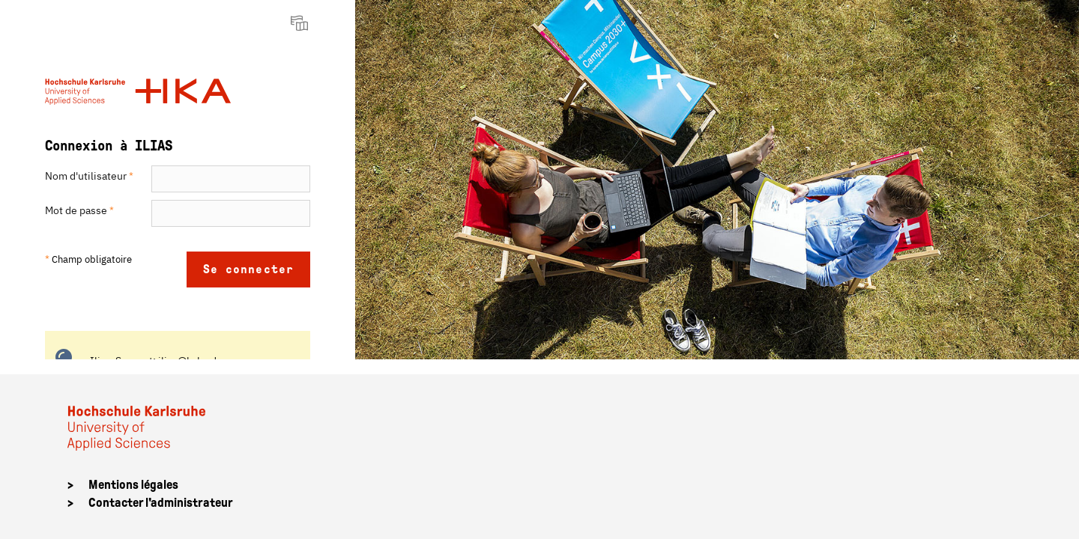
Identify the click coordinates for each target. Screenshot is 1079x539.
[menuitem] (301, 22)
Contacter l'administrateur (160, 503)
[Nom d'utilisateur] (230, 178)
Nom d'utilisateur (89, 176)
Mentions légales (133, 485)
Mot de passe (79, 210)
